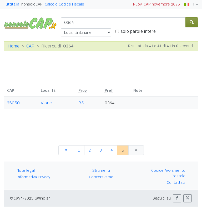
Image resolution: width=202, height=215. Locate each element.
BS (81, 103)
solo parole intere (138, 31)
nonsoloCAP (32, 4)
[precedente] (66, 150)
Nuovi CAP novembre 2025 (156, 4)
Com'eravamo (101, 177)
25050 (13, 103)
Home (13, 46)
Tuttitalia (11, 4)
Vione (46, 103)
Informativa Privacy (33, 177)
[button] (177, 198)
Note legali (26, 170)
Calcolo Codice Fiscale (64, 4)
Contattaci (176, 182)
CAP (30, 46)
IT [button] (189, 4)
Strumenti (101, 170)
